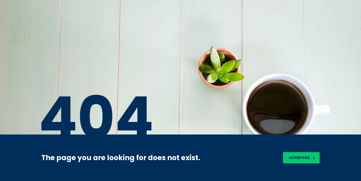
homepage (302, 157)
